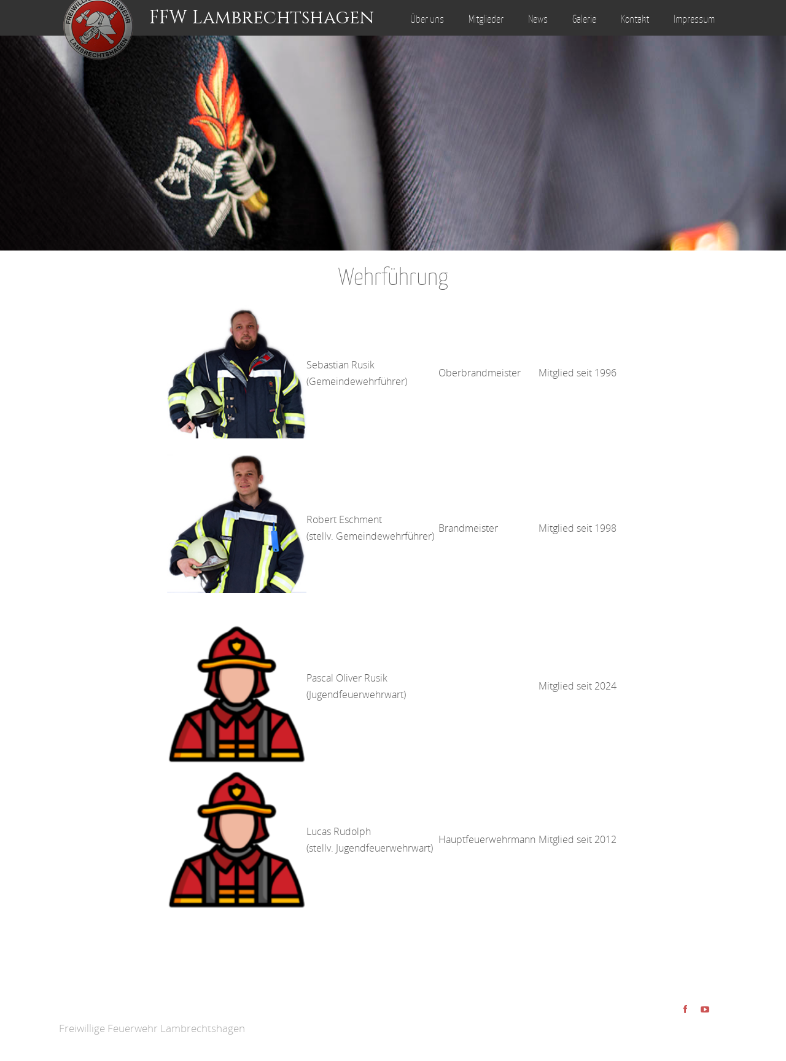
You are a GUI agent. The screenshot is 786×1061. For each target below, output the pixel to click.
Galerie (584, 19)
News (538, 19)
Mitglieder (486, 19)
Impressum (694, 19)
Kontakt (635, 19)
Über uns (427, 19)
